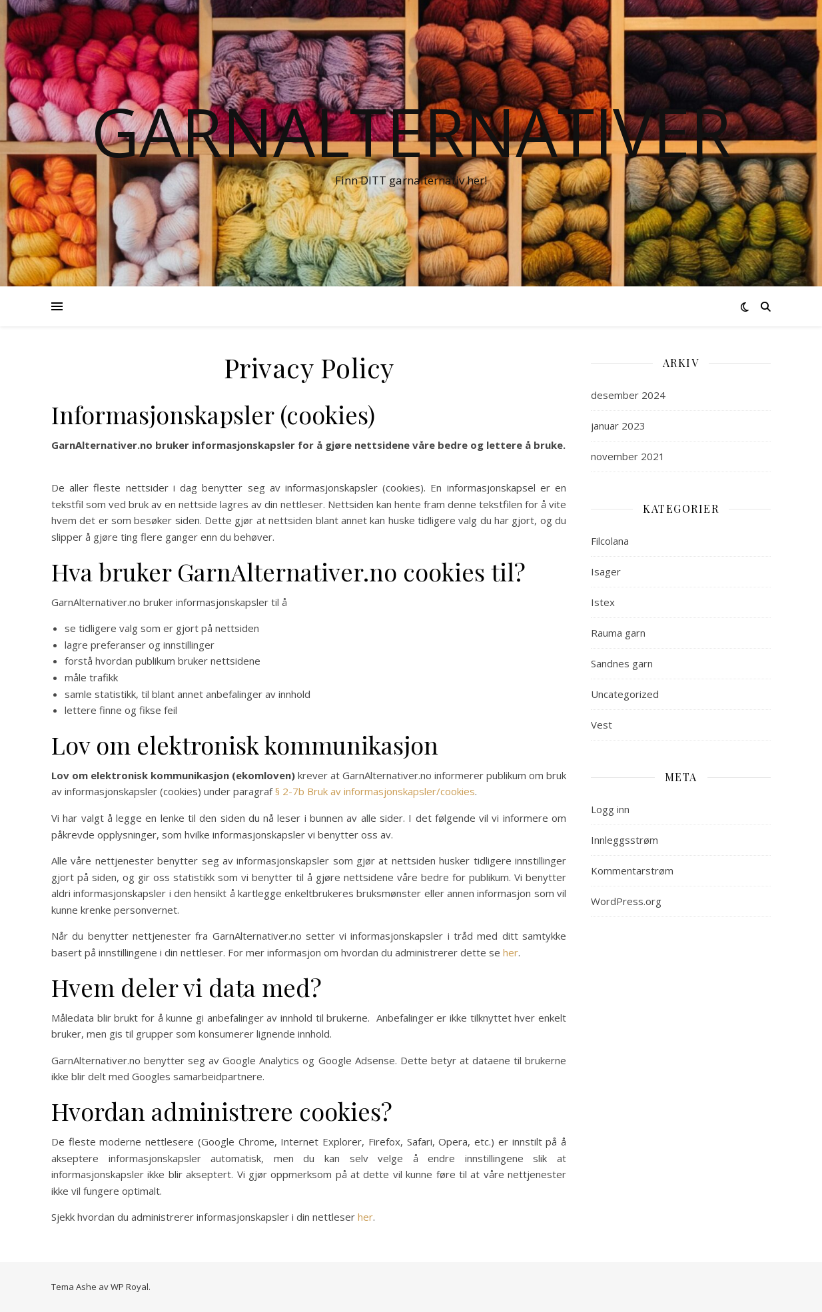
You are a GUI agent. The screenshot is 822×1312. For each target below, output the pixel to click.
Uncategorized (625, 694)
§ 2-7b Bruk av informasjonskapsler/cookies (375, 791)
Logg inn (610, 809)
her (510, 952)
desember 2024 (628, 395)
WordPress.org (626, 901)
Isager (606, 571)
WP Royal (130, 1287)
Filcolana (610, 540)
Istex (603, 602)
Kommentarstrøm (632, 870)
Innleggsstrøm (624, 839)
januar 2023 (618, 425)
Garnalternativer (411, 131)
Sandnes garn (622, 663)
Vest (601, 724)
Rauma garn (618, 632)
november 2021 (628, 456)
